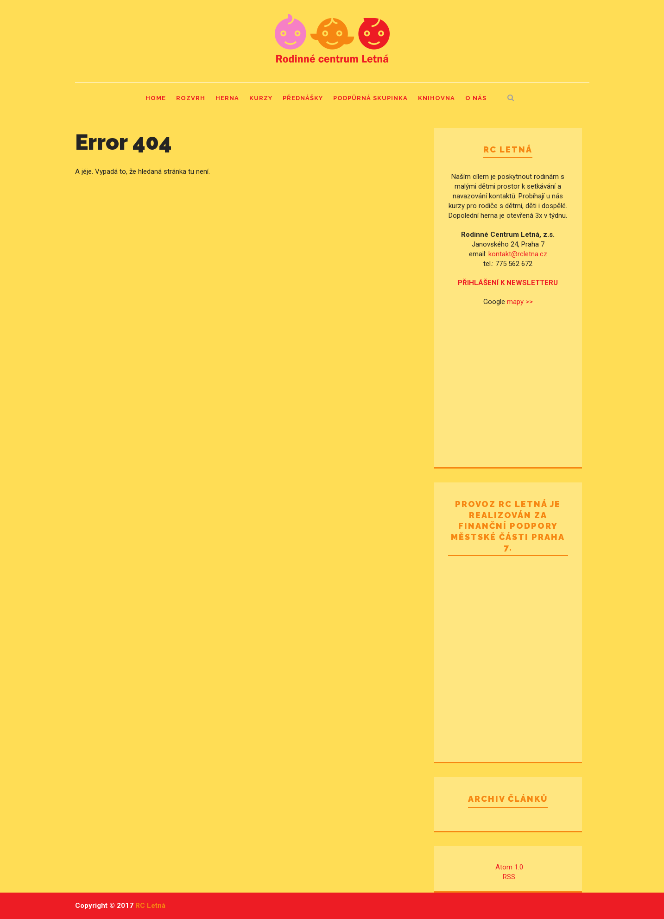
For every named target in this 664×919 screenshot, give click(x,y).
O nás (476, 98)
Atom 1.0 (509, 867)
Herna (227, 98)
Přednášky (303, 98)
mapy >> (520, 302)
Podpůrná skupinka (370, 98)
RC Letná (150, 905)
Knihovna (436, 98)
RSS (509, 877)
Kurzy (260, 98)
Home (155, 98)
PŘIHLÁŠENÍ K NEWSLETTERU (508, 283)
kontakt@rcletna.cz (517, 254)
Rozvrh (190, 98)
